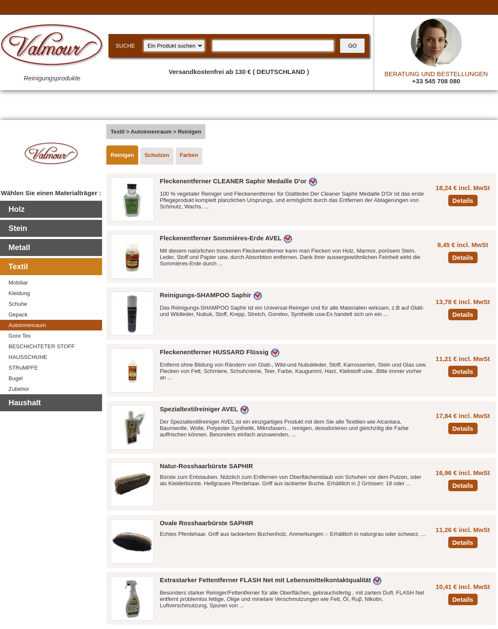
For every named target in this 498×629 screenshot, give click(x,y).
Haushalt (25, 402)
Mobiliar (18, 282)
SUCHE (125, 46)
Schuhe (18, 304)
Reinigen (122, 155)
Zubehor (19, 389)
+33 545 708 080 (436, 81)
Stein (18, 228)
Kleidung (19, 293)
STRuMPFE (23, 367)
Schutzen (157, 155)
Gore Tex (20, 336)
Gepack (18, 314)
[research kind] (174, 45)
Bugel (16, 378)
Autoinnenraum (27, 325)
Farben (189, 155)
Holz (17, 209)
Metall (19, 247)
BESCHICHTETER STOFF (42, 346)
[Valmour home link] (52, 46)
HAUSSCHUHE (28, 357)
